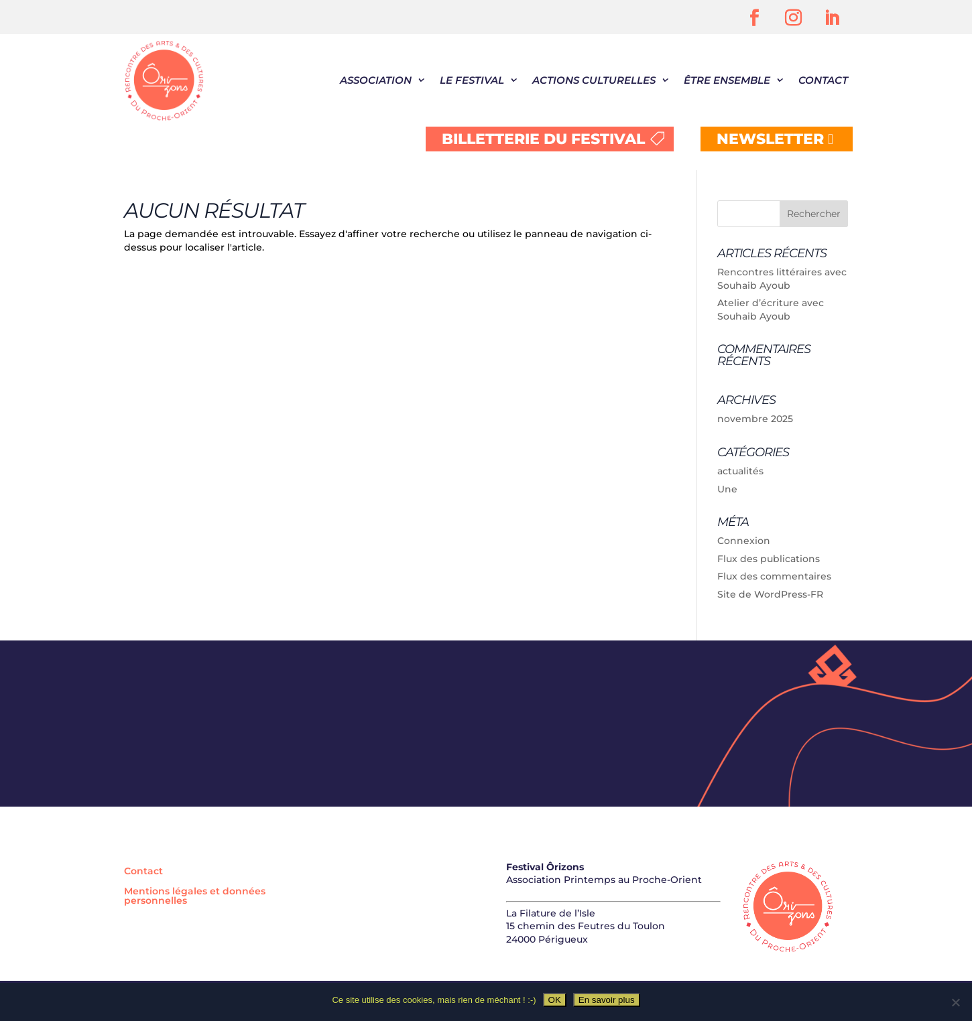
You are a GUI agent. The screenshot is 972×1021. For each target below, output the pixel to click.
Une (727, 489)
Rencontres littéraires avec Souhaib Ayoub (782, 278)
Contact (823, 80)
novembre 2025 (755, 419)
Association (376, 80)
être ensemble (727, 80)
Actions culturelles (594, 80)
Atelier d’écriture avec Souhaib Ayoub (770, 309)
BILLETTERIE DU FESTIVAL (543, 139)
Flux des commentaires (774, 576)
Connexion (743, 541)
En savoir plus (607, 1000)
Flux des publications (768, 559)
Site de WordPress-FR (770, 594)
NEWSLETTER (770, 139)
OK (554, 1000)
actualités (740, 471)
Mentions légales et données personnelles (194, 896)
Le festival (472, 80)
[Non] (955, 1002)
